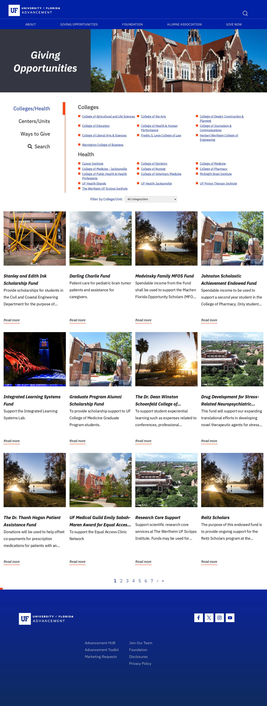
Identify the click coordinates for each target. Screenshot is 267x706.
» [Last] (163, 581)
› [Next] (157, 581)
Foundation (132, 24)
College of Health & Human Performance (159, 128)
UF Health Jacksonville (156, 183)
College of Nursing (153, 169)
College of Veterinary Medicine (161, 174)
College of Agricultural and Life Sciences (108, 116)
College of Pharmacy (213, 169)
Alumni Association (184, 24)
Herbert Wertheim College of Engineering (219, 138)
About (30, 24)
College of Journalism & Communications (216, 128)
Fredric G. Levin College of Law (161, 135)
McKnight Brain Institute (216, 174)
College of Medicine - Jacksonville (104, 169)
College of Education (95, 126)
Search (38, 146)
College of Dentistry (154, 163)
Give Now (234, 24)
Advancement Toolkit (102, 649)
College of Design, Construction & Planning (222, 119)
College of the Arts (153, 116)
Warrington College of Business (102, 145)
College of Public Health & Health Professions (104, 176)
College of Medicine (213, 163)
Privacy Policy (140, 663)
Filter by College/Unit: (106, 199)
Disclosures (138, 656)
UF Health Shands (94, 183)
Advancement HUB (100, 642)
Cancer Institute (92, 163)
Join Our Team (140, 642)
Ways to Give (35, 133)
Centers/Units (34, 121)
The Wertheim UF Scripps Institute (105, 188)
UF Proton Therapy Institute (218, 183)
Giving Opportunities (79, 24)
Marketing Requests (101, 656)
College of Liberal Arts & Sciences (104, 135)
